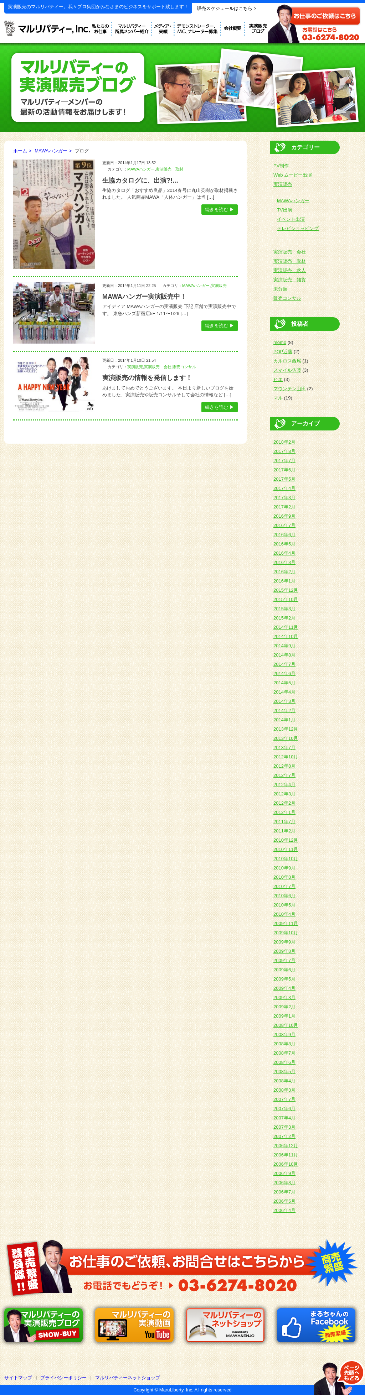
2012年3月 (284, 793)
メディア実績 (163, 27)
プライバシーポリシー (63, 1377)
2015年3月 (284, 608)
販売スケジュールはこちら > (226, 8)
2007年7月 (284, 1099)
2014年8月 (284, 655)
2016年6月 (284, 534)
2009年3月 (284, 997)
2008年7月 (284, 1053)
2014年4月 (284, 692)
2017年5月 (284, 479)
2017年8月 (284, 451)
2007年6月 (284, 1108)
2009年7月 (284, 960)
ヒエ (278, 379)
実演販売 (219, 285)
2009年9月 (284, 942)
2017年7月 (284, 460)
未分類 (280, 289)
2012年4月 (284, 784)
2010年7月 (284, 886)
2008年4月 (284, 1080)
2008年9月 (284, 1034)
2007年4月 (284, 1117)
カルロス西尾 (287, 361)
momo (279, 342)
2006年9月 (284, 1173)
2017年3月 (284, 497)
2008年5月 (284, 1071)
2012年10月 (285, 756)
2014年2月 (284, 710)
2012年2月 (284, 803)
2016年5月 (284, 544)
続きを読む (216, 209)
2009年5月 (284, 979)
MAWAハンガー (51, 150)
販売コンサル (184, 367)
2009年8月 (284, 951)
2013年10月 (285, 738)
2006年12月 (285, 1145)
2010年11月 (285, 849)
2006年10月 (285, 1164)
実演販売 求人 (289, 270)
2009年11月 (285, 923)
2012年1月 (284, 812)
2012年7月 (284, 775)
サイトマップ (18, 1377)
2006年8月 (284, 1182)
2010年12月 (285, 840)
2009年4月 (284, 988)
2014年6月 (284, 673)
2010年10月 (285, 858)
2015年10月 (285, 599)
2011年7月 (284, 821)
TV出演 (284, 210)
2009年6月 (284, 969)
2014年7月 (284, 664)
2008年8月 (284, 1043)
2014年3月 (284, 701)
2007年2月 (284, 1136)
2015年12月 (285, 590)
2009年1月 (284, 1016)
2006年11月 (285, 1155)
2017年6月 (284, 469)
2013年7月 (284, 747)
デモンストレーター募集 (198, 27)
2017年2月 (284, 507)
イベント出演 (291, 219)
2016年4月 (284, 553)
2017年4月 (284, 488)
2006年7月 (284, 1192)
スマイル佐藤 (287, 370)
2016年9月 (284, 516)
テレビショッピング (298, 228)
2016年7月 (284, 525)
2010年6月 (284, 895)
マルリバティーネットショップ (127, 1377)
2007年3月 (284, 1127)
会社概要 (233, 27)
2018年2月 (284, 442)
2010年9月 (284, 868)
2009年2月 (284, 1006)
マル (278, 398)
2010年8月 (284, 877)
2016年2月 (284, 571)
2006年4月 (284, 1210)
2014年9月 (284, 645)
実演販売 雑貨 (289, 279)
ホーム (20, 150)
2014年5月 (284, 682)
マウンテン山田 (289, 388)
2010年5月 (284, 905)
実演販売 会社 (157, 367)
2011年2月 (284, 831)
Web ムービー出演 (292, 175)
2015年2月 (284, 618)
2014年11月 (285, 627)
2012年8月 (284, 766)
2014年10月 (285, 636)
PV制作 (281, 165)
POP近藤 (282, 351)
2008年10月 (285, 1025)
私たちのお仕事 (101, 27)
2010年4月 (284, 914)
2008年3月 (284, 1090)
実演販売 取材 (169, 169)
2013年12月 (285, 729)
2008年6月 (284, 1062)
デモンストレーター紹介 (132, 27)
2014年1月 (284, 719)
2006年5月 (284, 1201)
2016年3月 (284, 562)
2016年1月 (284, 581)
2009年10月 (285, 932)
